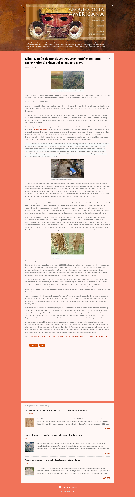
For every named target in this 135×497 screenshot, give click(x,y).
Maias (42, 345)
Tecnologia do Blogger (67, 487)
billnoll (73, 491)
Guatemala (33, 345)
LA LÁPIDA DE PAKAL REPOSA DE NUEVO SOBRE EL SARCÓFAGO (56, 410)
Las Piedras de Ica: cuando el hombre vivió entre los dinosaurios (54, 435)
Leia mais (106, 429)
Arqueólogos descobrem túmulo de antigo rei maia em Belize (52, 460)
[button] (109, 58)
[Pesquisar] (113, 6)
